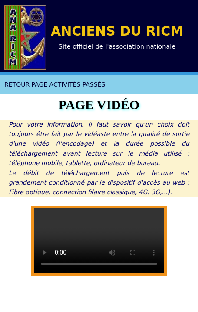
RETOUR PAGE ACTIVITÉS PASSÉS (54, 84)
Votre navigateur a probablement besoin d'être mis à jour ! (99, 241)
